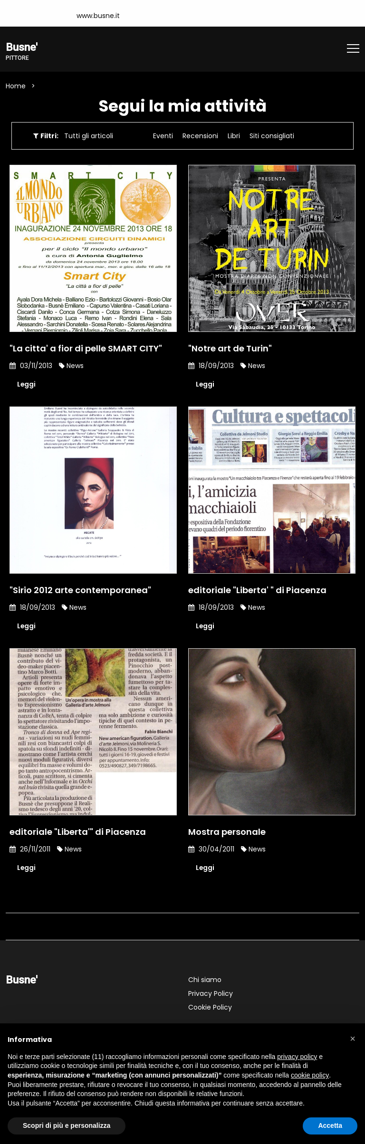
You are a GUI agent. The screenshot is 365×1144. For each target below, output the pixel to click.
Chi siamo (204, 979)
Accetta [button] (330, 1125)
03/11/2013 (31, 365)
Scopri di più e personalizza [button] (66, 1125)
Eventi (163, 136)
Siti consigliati (272, 136)
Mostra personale (227, 832)
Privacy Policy (210, 993)
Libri (234, 136)
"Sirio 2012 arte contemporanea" (80, 590)
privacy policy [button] (297, 1056)
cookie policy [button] (310, 1075)
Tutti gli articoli (88, 136)
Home (16, 86)
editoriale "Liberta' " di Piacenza (257, 590)
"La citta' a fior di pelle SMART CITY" (86, 348)
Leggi (26, 384)
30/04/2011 (211, 849)
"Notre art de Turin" (230, 348)
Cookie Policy (210, 1007)
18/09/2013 (211, 365)
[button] (352, 1038)
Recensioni (200, 136)
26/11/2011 (30, 849)
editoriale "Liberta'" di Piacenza (78, 832)
